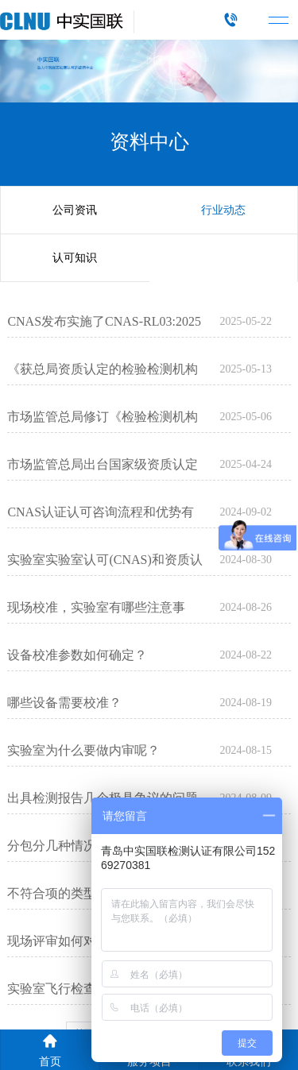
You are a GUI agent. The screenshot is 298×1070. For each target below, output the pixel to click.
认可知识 (74, 258)
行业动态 (223, 210)
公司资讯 (74, 210)
